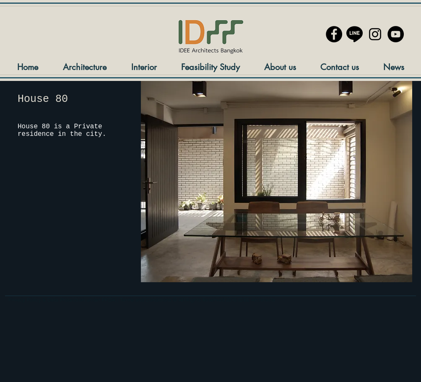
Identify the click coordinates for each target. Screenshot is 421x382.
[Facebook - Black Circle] (334, 34)
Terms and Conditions (146, 299)
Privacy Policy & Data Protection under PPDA (61, 299)
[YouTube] (395, 34)
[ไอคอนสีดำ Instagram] (375, 34)
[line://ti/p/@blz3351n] (354, 34)
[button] (276, 181)
